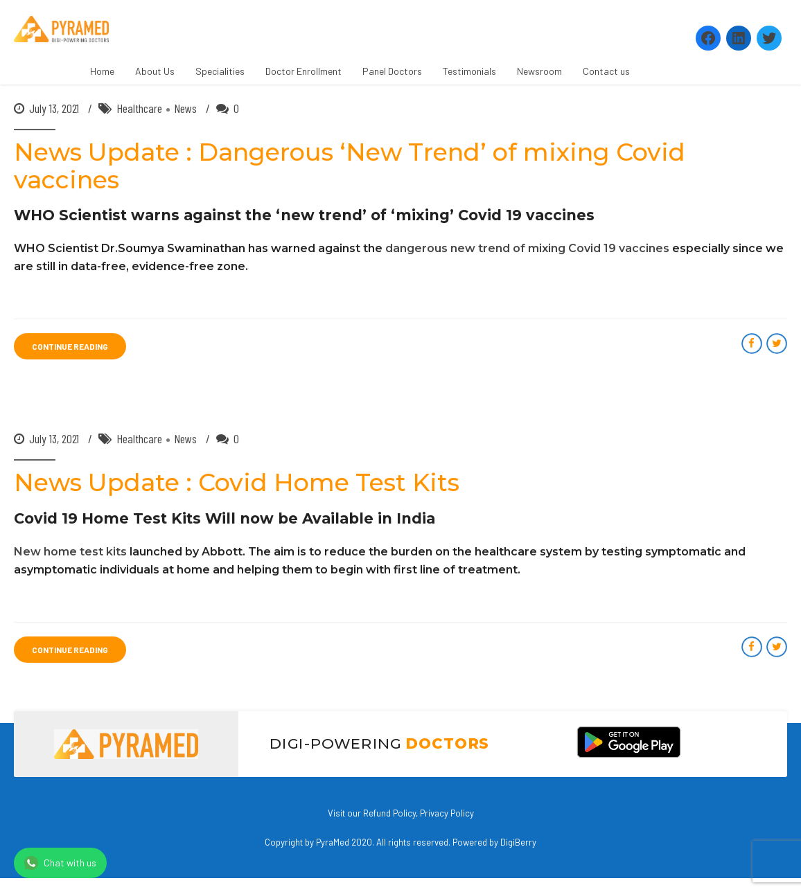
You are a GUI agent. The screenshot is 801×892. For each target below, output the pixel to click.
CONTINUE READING (70, 347)
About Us (155, 71)
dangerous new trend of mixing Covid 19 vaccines (527, 249)
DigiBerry (518, 842)
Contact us (606, 71)
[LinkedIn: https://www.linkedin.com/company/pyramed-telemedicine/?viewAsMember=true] (738, 38)
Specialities (220, 71)
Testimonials (469, 71)
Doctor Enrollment (303, 71)
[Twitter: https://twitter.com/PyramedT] (769, 38)
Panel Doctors (392, 71)
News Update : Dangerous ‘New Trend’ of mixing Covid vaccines (349, 166)
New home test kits (70, 551)
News (185, 108)
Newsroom (539, 71)
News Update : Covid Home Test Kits (236, 483)
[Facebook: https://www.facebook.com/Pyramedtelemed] (708, 38)
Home (102, 71)
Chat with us (60, 863)
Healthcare (139, 108)
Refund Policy (389, 813)
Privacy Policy (447, 813)
